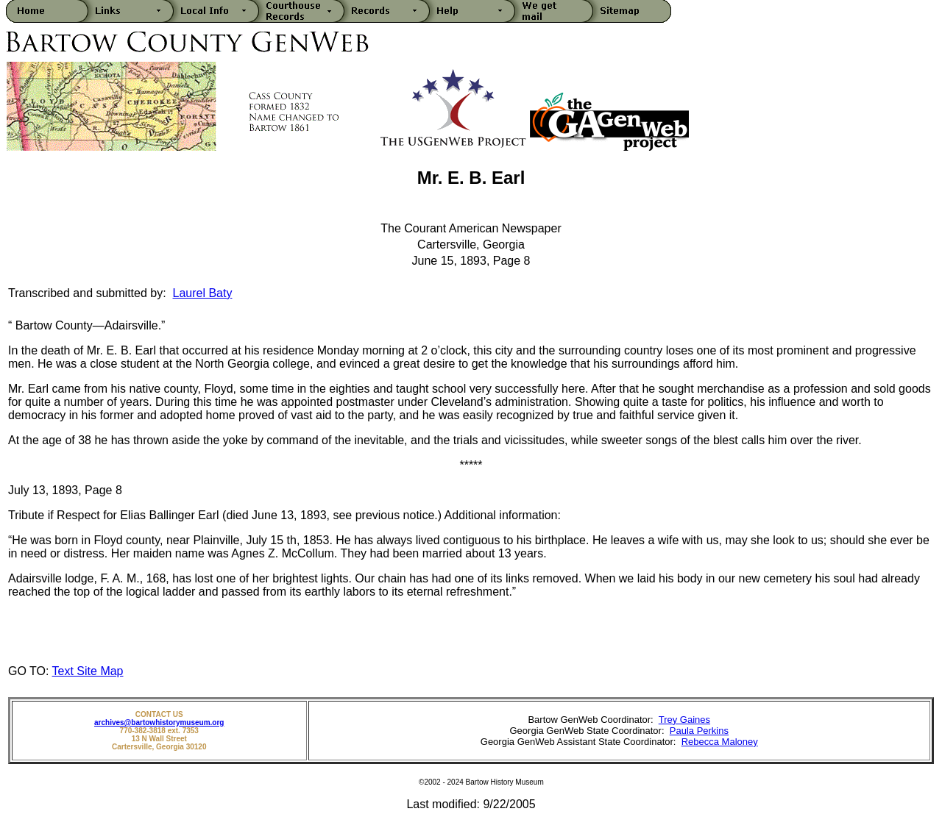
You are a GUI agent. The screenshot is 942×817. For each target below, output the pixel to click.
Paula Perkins (699, 730)
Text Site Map (88, 671)
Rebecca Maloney (719, 741)
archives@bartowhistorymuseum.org (159, 722)
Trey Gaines (684, 719)
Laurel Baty (203, 293)
